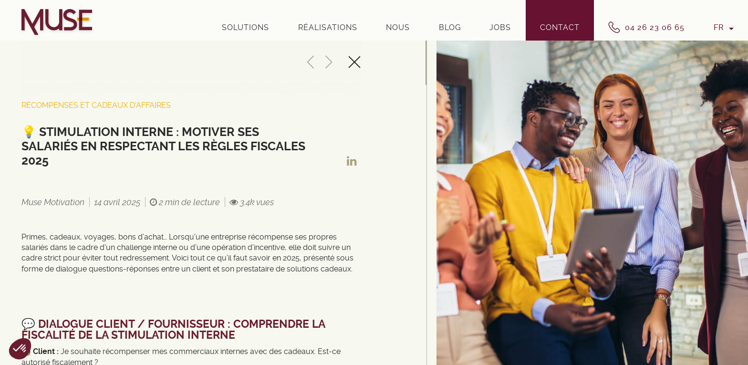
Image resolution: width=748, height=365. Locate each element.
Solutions (245, 27)
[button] (20, 348)
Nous (398, 27)
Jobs (500, 27)
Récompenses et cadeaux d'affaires (96, 105)
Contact (560, 27)
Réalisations (327, 27)
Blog (450, 27)
